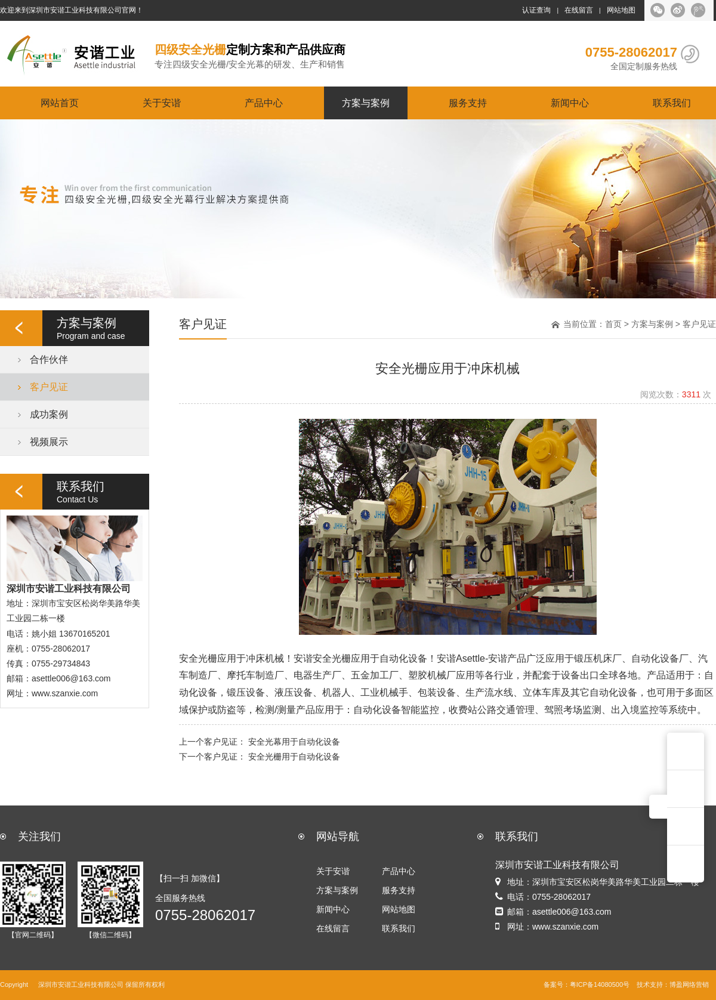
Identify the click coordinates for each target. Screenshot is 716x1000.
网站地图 (621, 10)
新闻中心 (570, 102)
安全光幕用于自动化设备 (294, 741)
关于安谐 (162, 102)
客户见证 (49, 386)
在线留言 (578, 10)
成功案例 (49, 414)
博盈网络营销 (689, 985)
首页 (613, 324)
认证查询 (536, 10)
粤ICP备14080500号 (599, 985)
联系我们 (672, 102)
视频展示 (49, 441)
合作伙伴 (49, 359)
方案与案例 (366, 102)
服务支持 (468, 102)
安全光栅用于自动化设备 (294, 756)
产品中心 (264, 102)
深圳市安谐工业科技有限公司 (81, 985)
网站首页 (60, 102)
